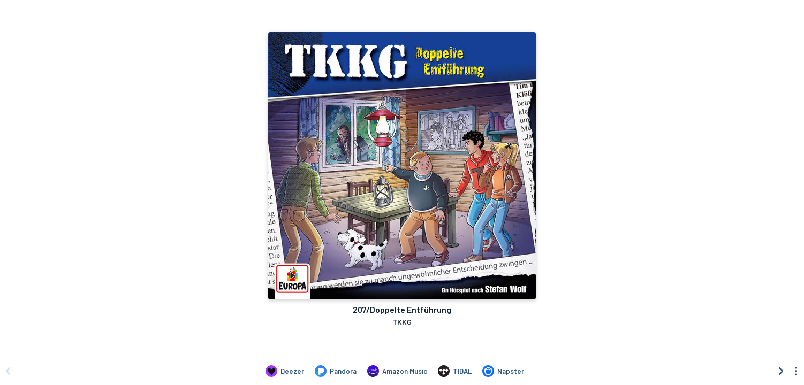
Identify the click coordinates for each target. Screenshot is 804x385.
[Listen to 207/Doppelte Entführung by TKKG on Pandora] (335, 371)
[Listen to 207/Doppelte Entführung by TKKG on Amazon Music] (397, 371)
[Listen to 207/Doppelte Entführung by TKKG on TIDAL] (455, 371)
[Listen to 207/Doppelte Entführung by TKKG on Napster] (503, 371)
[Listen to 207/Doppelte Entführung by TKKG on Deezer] (284, 371)
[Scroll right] (781, 371)
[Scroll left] (8, 371)
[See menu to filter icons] (796, 371)
